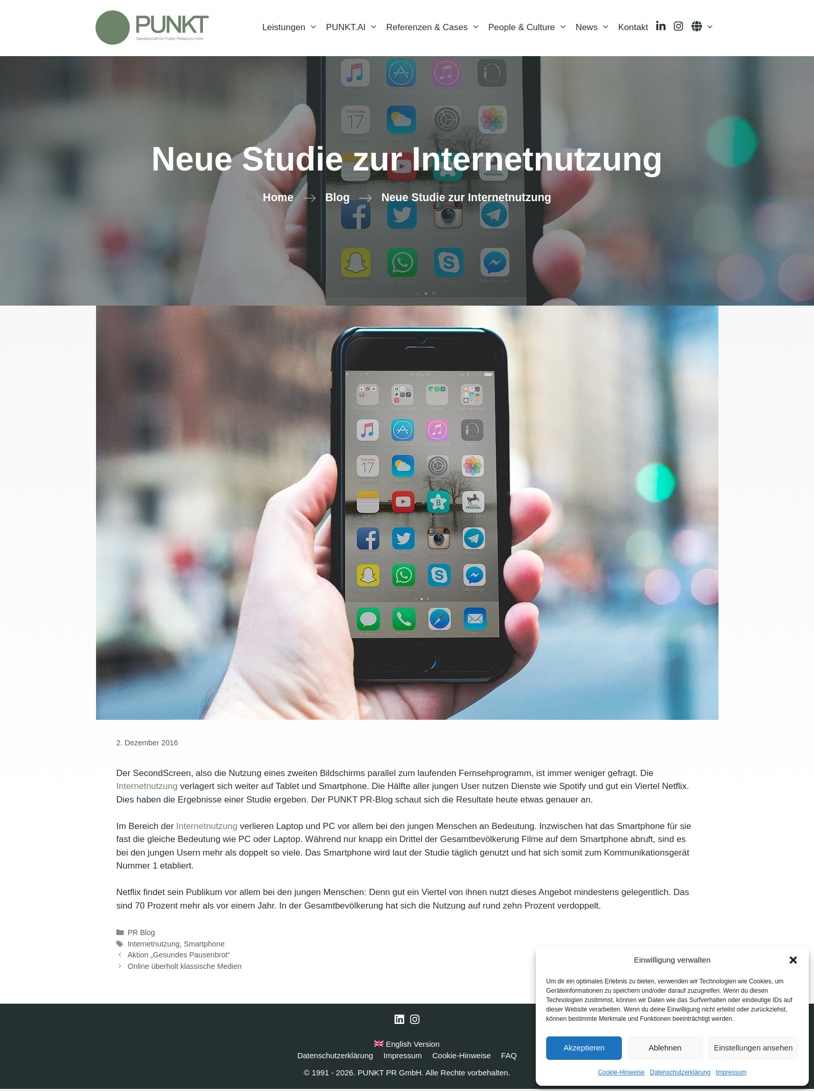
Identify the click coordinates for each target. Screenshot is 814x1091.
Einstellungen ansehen (753, 1047)
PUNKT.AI (354, 28)
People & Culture (530, 28)
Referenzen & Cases (435, 28)
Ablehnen (664, 1047)
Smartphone (204, 946)
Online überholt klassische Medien (185, 968)
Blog (337, 199)
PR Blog (141, 934)
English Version (407, 1046)
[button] (793, 960)
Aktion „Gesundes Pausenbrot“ (179, 957)
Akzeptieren (583, 1047)
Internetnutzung (147, 788)
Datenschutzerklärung (680, 1072)
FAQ (509, 1057)
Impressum (731, 1072)
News (595, 28)
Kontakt (633, 28)
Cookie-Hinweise (621, 1072)
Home (278, 199)
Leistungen (292, 28)
